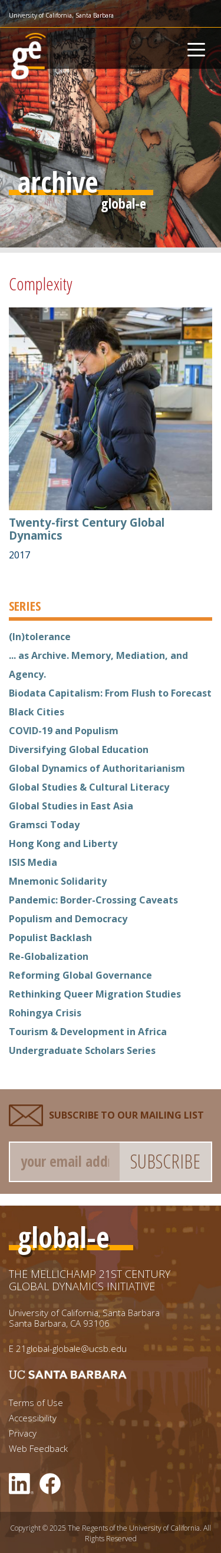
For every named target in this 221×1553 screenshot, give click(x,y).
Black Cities (36, 711)
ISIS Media (33, 862)
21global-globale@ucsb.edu (71, 1348)
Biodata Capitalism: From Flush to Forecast (110, 693)
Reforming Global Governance (80, 975)
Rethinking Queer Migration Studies (95, 994)
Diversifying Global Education (79, 749)
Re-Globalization (48, 956)
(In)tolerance (40, 636)
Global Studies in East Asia (71, 805)
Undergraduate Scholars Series (82, 1050)
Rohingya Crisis (45, 1012)
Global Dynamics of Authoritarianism (97, 768)
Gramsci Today (44, 824)
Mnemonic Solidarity (58, 881)
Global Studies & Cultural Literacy (89, 787)
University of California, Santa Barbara (61, 15)
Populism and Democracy (68, 918)
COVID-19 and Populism (63, 730)
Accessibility (33, 1418)
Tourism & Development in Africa (88, 1031)
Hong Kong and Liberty (63, 843)
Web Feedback (38, 1448)
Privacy (23, 1433)
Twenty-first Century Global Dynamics (86, 529)
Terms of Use (36, 1402)
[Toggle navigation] (196, 48)
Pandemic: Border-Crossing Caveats (93, 899)
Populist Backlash (50, 937)
